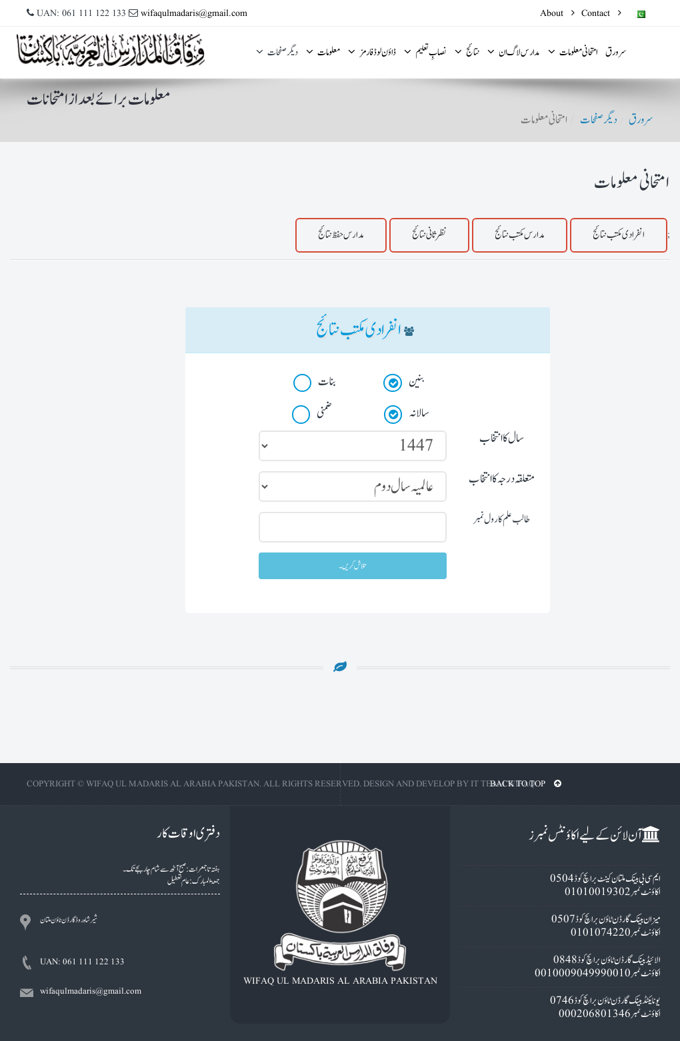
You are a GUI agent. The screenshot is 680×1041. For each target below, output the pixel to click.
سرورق (616, 52)
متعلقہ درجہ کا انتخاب (502, 479)
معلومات (323, 52)
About (557, 13)
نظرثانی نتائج (429, 235)
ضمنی (312, 414)
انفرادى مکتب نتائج (619, 235)
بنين (404, 383)
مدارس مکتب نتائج (520, 235)
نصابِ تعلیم (425, 52)
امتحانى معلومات (572, 52)
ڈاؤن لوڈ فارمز (372, 52)
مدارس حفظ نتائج (341, 235)
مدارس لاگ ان (513, 52)
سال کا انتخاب (501, 438)
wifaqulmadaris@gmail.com (194, 13)
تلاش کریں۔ (353, 565)
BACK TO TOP (525, 784)
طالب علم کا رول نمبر (501, 519)
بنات (315, 383)
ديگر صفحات (277, 52)
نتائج (467, 52)
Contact (601, 13)
